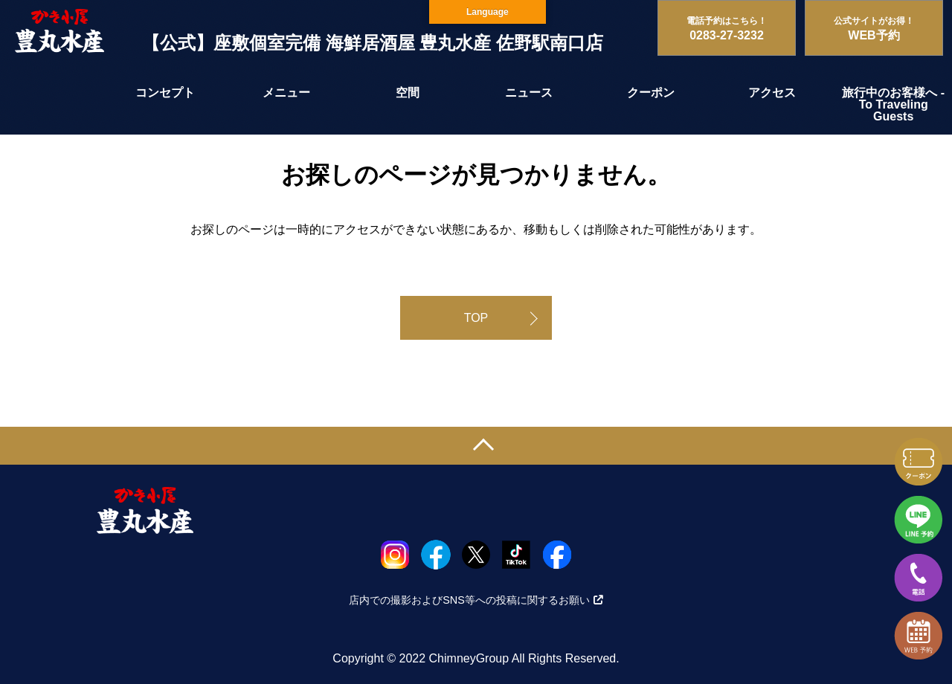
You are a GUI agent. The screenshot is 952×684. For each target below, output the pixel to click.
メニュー (286, 92)
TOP (476, 318)
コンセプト (165, 92)
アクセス (772, 92)
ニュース (529, 92)
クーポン (651, 92)
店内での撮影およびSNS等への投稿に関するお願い (476, 600)
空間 (407, 92)
